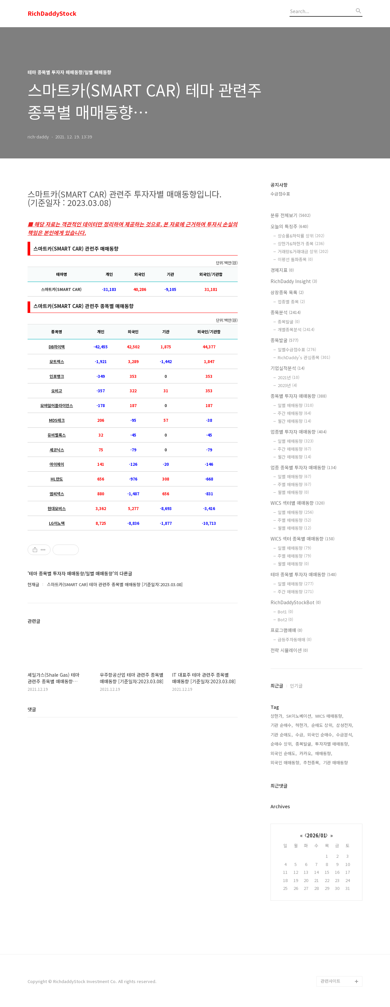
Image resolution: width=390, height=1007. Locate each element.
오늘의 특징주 (289, 226)
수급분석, (344, 734)
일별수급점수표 (297, 349)
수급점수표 (280, 194)
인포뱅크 (57, 376)
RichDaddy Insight (294, 281)
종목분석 (286, 312)
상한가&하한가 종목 (301, 243)
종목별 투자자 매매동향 (299, 396)
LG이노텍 (57, 523)
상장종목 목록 (287, 292)
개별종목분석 (296, 329)
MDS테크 (57, 420)
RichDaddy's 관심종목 (304, 357)
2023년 (287, 385)
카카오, (306, 753)
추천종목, (311, 762)
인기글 (296, 685)
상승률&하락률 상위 (301, 236)
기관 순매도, (282, 734)
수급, (300, 734)
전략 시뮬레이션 (289, 650)
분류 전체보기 (291, 215)
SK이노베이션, (299, 716)
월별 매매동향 (293, 492)
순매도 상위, (322, 725)
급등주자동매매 (295, 639)
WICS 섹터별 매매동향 (298, 503)
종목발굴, (304, 744)
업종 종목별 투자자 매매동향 (303, 467)
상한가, (277, 716)
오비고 (56, 390)
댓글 (32, 709)
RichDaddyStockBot (296, 602)
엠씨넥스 (57, 493)
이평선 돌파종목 (295, 259)
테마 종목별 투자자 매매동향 (303, 574)
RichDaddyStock (52, 13)
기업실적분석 (288, 368)
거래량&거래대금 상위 (303, 251)
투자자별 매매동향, (332, 744)
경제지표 (282, 270)
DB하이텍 (57, 346)
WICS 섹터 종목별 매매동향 (303, 538)
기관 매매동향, (336, 762)
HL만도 (57, 479)
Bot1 (285, 611)
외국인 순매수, (320, 734)
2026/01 (316, 835)
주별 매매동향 (294, 484)
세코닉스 (57, 449)
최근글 (277, 685)
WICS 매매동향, (329, 716)
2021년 (288, 377)
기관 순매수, (282, 725)
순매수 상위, (282, 744)
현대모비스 (57, 508)
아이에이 (57, 464)
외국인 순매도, (284, 753)
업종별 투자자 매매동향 (299, 431)
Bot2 (285, 619)
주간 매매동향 (294, 413)
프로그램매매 (286, 630)
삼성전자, (344, 725)
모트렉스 (57, 361)
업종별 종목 (291, 301)
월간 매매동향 (294, 421)
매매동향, (323, 753)
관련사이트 (330, 981)
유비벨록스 (57, 435)
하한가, (302, 725)
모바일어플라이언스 (56, 405)
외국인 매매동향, (286, 762)
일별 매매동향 (296, 405)
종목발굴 (289, 322)
